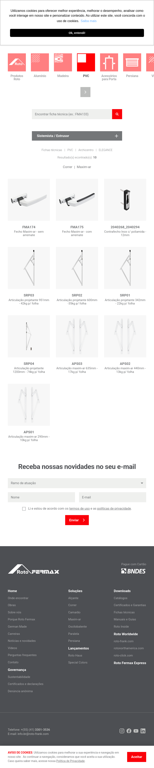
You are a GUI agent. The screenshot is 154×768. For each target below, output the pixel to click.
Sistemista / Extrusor (77, 136)
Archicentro (85, 150)
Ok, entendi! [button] (77, 32)
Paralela (73, 634)
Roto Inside (121, 626)
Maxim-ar (84, 167)
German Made (17, 626)
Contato (13, 662)
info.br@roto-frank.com (33, 734)
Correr (67, 167)
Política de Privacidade (70, 761)
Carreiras (14, 634)
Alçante (73, 598)
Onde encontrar (18, 598)
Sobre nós (14, 612)
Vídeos (12, 648)
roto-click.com (123, 655)
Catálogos (120, 598)
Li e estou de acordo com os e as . (80, 508)
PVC (70, 150)
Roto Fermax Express (130, 663)
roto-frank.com (124, 641)
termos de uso (79, 508)
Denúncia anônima (20, 691)
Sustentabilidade (19, 677)
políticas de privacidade (114, 508)
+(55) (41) (35, 729)
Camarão (74, 612)
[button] (85, 92)
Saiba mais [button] (88, 21)
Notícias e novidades (22, 641)
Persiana (74, 641)
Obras (12, 605)
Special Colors (77, 662)
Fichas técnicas (52, 150)
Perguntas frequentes (22, 655)
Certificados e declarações (25, 684)
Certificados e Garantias (130, 605)
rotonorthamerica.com (129, 648)
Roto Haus (75, 655)
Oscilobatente (77, 626)
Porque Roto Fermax (21, 619)
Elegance (105, 150)
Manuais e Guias (125, 619)
